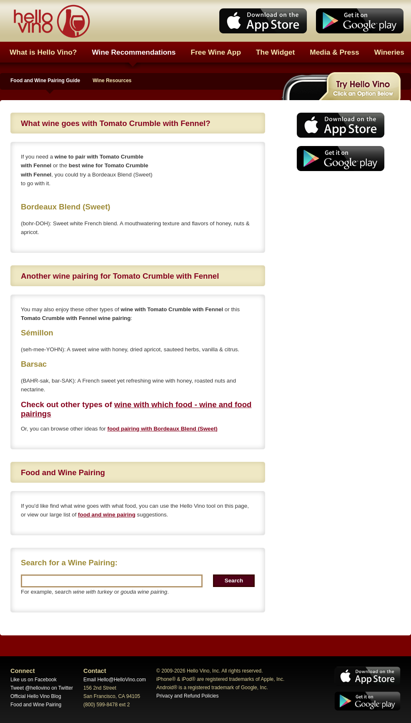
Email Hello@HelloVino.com (114, 680)
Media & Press (334, 52)
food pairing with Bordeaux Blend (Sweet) (162, 429)
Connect (22, 671)
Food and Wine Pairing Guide (45, 80)
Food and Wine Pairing (35, 705)
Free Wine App (216, 52)
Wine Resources (112, 80)
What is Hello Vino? (43, 52)
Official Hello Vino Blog (35, 696)
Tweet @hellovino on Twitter (41, 688)
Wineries (389, 52)
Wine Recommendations (133, 52)
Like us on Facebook (33, 680)
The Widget (275, 52)
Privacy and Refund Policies (187, 696)
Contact (94, 671)
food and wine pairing (106, 514)
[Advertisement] (338, 240)
